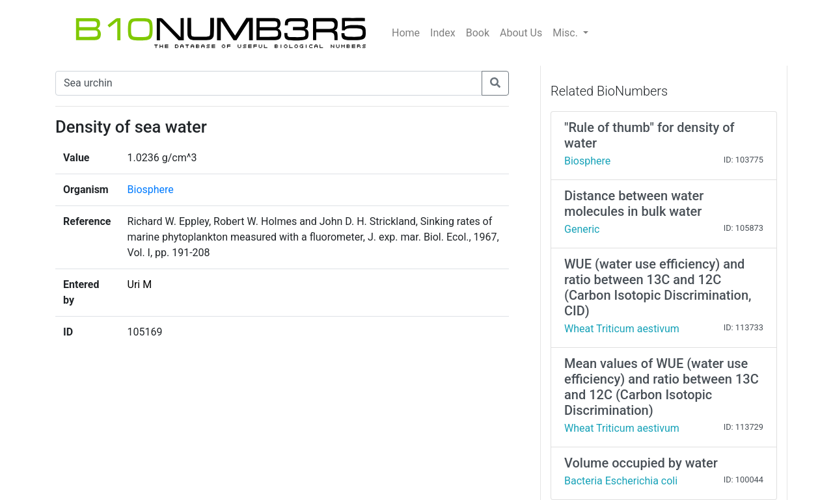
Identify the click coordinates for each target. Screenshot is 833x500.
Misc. (566, 33)
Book (477, 33)
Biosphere (151, 189)
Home (406, 33)
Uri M (140, 284)
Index (443, 33)
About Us (521, 33)
